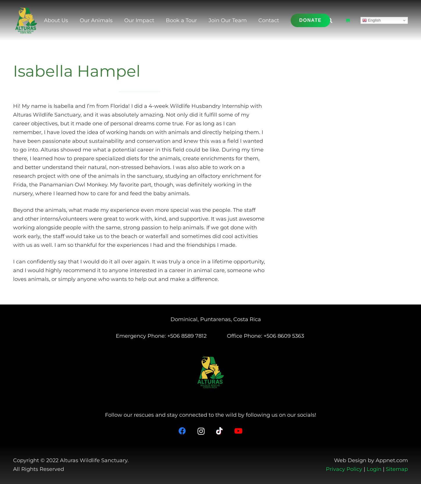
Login (374, 469)
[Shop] (348, 20)
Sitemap (397, 469)
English (371, 20)
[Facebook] (182, 430)
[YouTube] (238, 430)
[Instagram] (201, 431)
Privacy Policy (344, 469)
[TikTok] (219, 430)
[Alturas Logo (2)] (26, 20)
